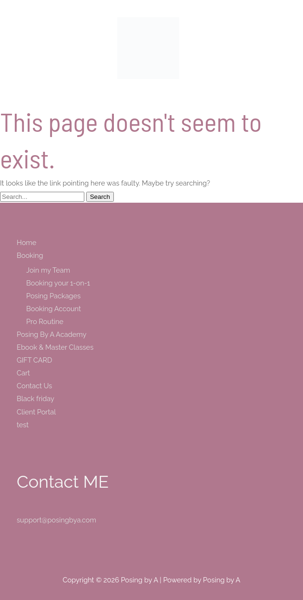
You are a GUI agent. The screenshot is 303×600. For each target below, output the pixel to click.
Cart (23, 373)
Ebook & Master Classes (55, 347)
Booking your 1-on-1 (58, 283)
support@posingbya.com (56, 520)
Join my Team (48, 270)
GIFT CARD (34, 360)
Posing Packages (53, 296)
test (23, 425)
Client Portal (36, 412)
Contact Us (34, 386)
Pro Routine (44, 321)
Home (26, 242)
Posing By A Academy (51, 334)
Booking (30, 255)
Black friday (35, 398)
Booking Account (53, 309)
